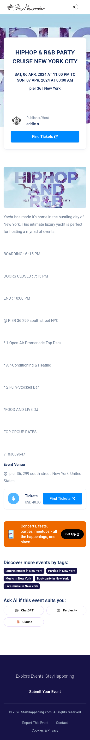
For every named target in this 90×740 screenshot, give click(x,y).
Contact (62, 723)
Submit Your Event (45, 691)
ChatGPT (24, 610)
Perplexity (66, 610)
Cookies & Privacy (45, 730)
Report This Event (35, 723)
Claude (23, 622)
